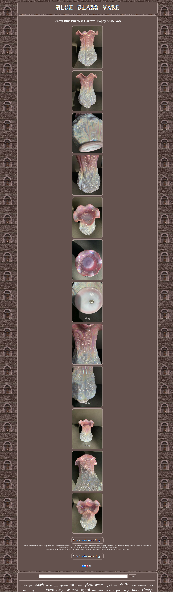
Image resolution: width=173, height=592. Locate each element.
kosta (151, 585)
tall (72, 585)
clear (115, 586)
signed (85, 590)
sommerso (40, 591)
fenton (50, 590)
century (100, 591)
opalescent (64, 586)
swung (31, 590)
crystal (109, 585)
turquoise (117, 590)
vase (125, 584)
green (79, 585)
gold (30, 586)
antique (60, 590)
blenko (24, 586)
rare (24, 590)
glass (89, 584)
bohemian (142, 585)
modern (49, 586)
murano (72, 590)
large (126, 590)
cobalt (39, 584)
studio (134, 586)
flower (56, 586)
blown (99, 585)
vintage (147, 589)
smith (108, 590)
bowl (94, 591)
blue (135, 589)
